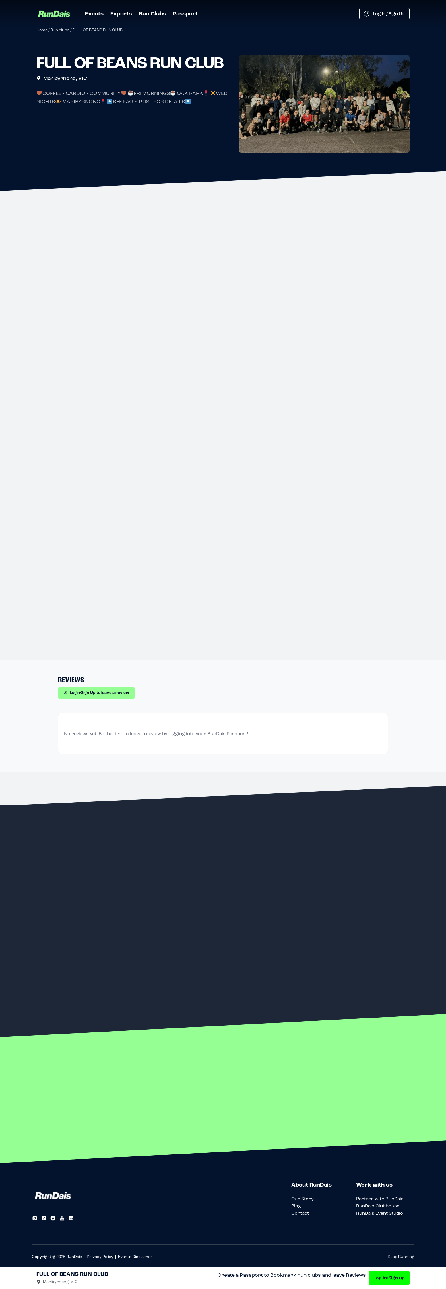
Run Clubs (152, 13)
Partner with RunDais (380, 1198)
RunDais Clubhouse (377, 1205)
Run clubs (59, 30)
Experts (121, 13)
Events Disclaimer (135, 1256)
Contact (300, 1213)
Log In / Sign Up (384, 14)
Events (94, 13)
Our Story (302, 1198)
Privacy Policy (100, 1256)
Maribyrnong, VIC (61, 78)
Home (42, 30)
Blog (296, 1205)
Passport (185, 13)
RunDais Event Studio (379, 1213)
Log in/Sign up (389, 1278)
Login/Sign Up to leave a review (96, 692)
